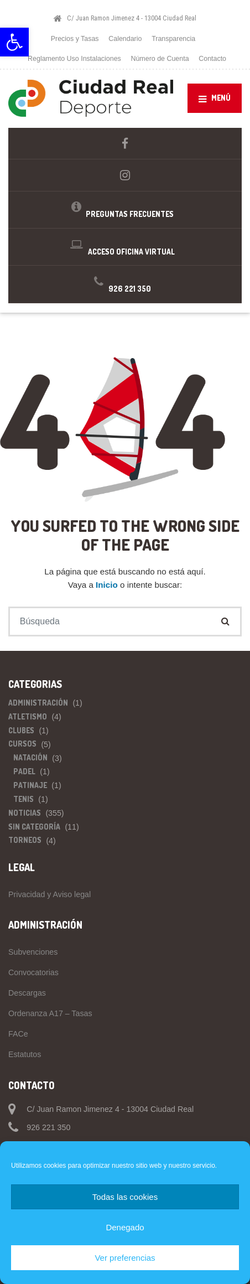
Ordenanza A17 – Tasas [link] (50, 1013)
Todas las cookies (125, 1197)
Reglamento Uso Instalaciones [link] (74, 59)
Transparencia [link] (173, 39)
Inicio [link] (108, 584)
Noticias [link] (24, 812)
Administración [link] (38, 702)
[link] (14, 42)
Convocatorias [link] (33, 972)
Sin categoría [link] (34, 826)
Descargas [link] (27, 992)
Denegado (125, 1227)
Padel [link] (24, 771)
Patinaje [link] (30, 785)
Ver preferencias (125, 1257)
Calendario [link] (125, 39)
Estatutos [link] (24, 1054)
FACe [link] (18, 1033)
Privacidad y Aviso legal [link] (49, 894)
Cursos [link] (22, 743)
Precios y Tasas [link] (75, 39)
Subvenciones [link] (33, 952)
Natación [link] (30, 757)
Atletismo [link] (27, 716)
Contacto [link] (212, 59)
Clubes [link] (21, 730)
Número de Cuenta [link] (160, 59)
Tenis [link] (23, 799)
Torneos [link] (24, 840)
